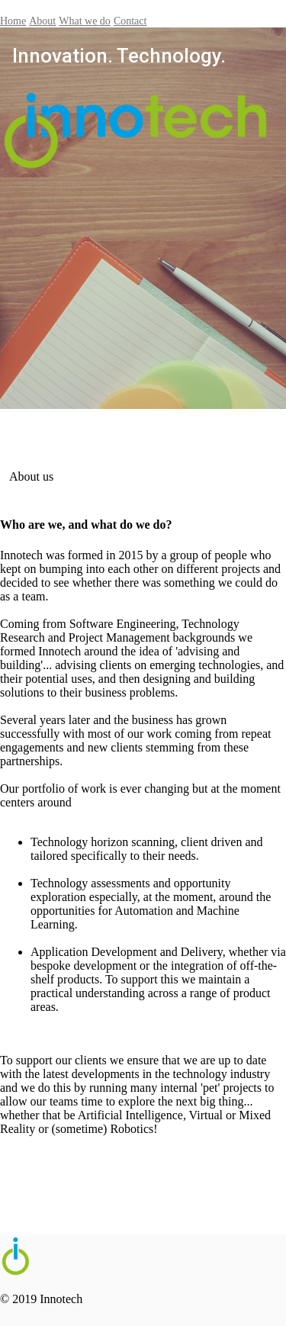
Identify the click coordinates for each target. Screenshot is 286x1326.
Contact (130, 21)
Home (13, 21)
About (42, 21)
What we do (85, 21)
